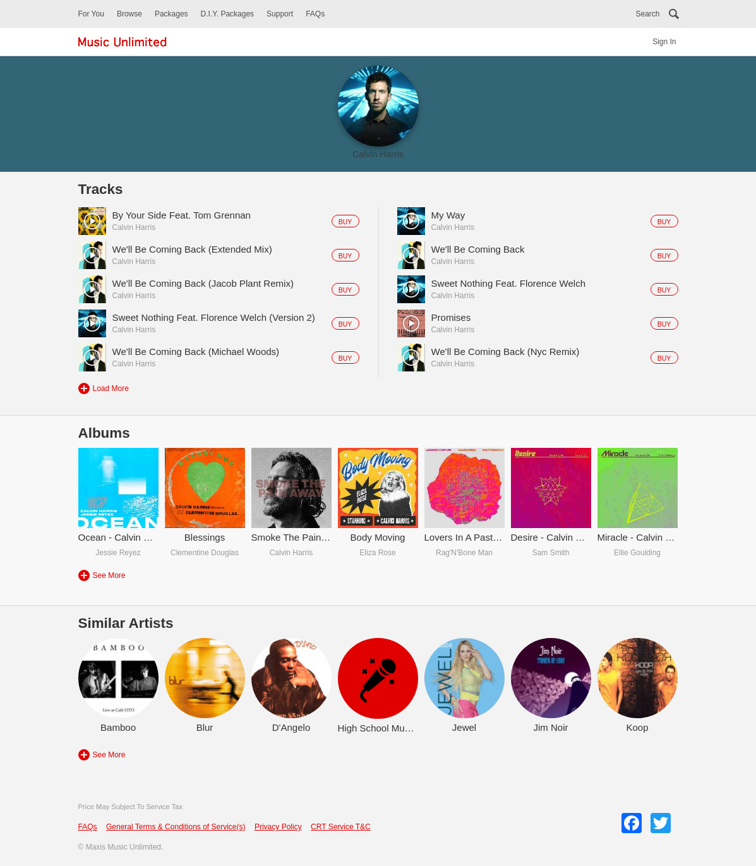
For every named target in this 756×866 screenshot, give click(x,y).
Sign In (664, 41)
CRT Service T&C (341, 826)
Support (280, 13)
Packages (171, 13)
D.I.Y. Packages (228, 13)
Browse (129, 13)
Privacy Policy (278, 826)
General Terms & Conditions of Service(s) (176, 826)
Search (647, 13)
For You (91, 13)
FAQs (315, 13)
